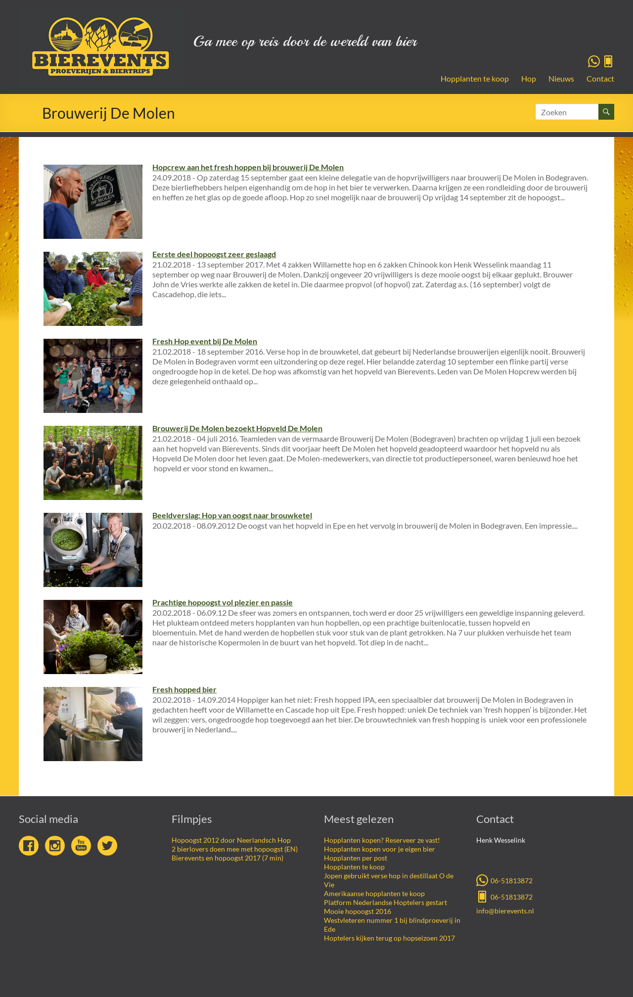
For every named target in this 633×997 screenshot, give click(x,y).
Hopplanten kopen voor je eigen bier (379, 849)
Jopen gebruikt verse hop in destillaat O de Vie (388, 880)
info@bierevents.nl (505, 910)
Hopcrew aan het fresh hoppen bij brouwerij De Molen (248, 167)
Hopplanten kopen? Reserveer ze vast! (382, 840)
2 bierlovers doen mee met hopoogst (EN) (235, 849)
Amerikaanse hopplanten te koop (374, 893)
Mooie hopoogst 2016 (357, 911)
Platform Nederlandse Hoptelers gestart (385, 902)
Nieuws (561, 78)
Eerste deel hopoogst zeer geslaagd (214, 254)
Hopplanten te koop (475, 78)
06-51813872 (504, 879)
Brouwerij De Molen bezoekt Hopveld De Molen (237, 428)
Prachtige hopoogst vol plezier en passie (222, 602)
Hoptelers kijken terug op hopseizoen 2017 (389, 938)
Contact (600, 78)
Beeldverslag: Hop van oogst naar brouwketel (232, 515)
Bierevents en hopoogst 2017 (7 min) (227, 858)
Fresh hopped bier (184, 689)
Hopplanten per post (355, 858)
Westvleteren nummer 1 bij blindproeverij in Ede (392, 924)
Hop (528, 78)
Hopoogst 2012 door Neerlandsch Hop (231, 840)
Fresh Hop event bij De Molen (204, 341)
